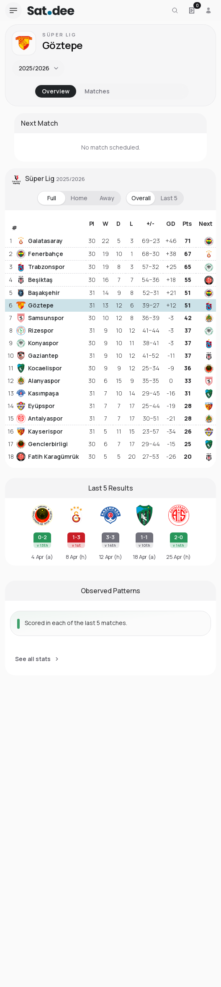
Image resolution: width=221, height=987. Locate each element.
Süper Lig (59, 34)
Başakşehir (38, 292)
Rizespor (35, 330)
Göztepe (35, 305)
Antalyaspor (39, 418)
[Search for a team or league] (174, 10)
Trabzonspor (40, 266)
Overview (55, 91)
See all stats (37, 659)
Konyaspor (37, 343)
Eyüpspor (35, 406)
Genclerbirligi (42, 444)
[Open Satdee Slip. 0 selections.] (191, 10)
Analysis (167, 91)
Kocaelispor (39, 368)
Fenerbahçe (39, 253)
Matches (97, 91)
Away (107, 198)
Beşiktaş (34, 279)
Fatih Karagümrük (47, 456)
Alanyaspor (38, 380)
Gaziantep (37, 355)
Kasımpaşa (37, 393)
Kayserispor (39, 431)
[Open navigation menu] (13, 10)
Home (79, 198)
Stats (132, 91)
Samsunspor (40, 318)
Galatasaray (39, 240)
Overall (141, 198)
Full (51, 198)
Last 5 (169, 198)
